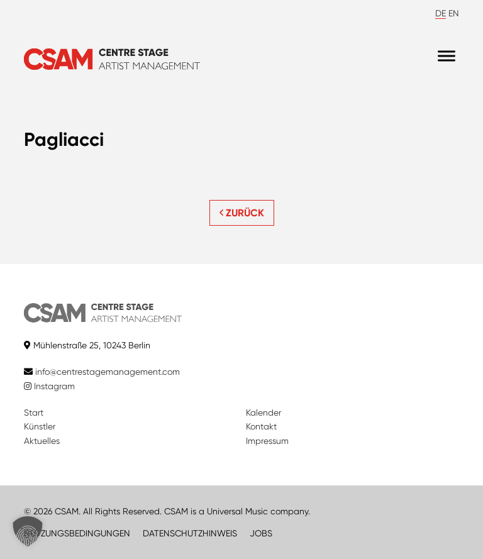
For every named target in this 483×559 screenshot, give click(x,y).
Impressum (267, 441)
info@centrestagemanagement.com (107, 372)
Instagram (49, 386)
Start (33, 412)
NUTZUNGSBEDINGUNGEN (77, 533)
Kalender (263, 412)
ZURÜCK (241, 213)
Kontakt (261, 426)
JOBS (261, 533)
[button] (27, 531)
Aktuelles (42, 441)
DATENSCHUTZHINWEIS (190, 533)
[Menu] (446, 56)
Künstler (39, 426)
